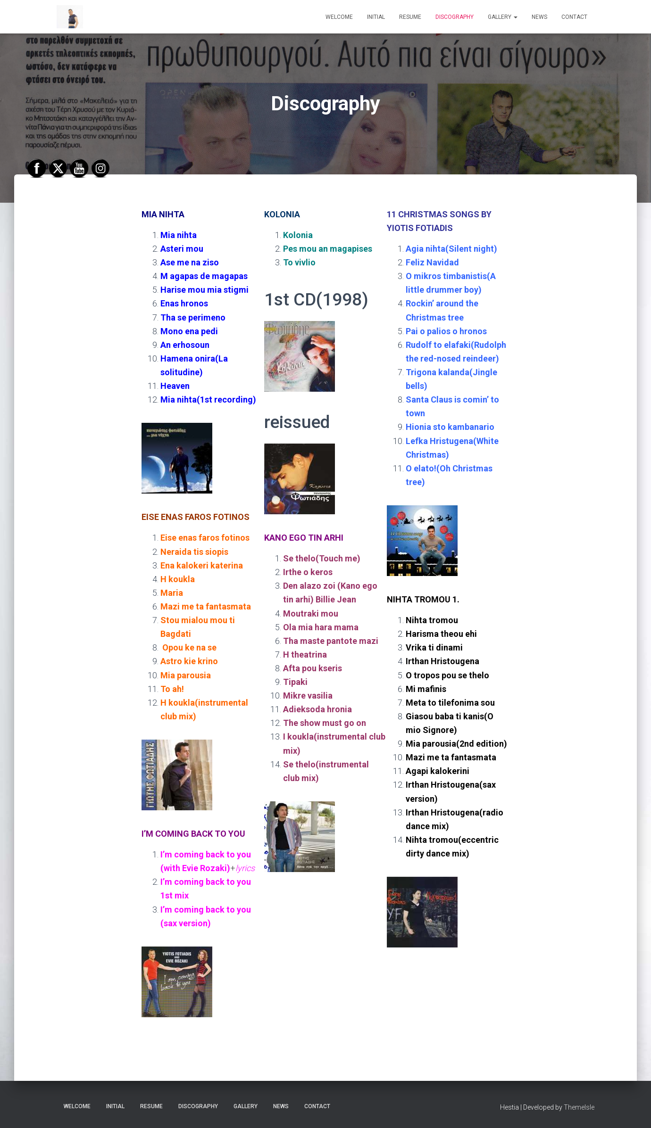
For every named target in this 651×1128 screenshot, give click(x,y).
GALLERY (502, 17)
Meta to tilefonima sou (450, 703)
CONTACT (574, 17)
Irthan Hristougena (442, 661)
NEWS (539, 17)
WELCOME (339, 17)
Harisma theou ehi (441, 634)
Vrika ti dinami (434, 647)
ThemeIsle (579, 1107)
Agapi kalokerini (437, 771)
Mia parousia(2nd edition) (456, 744)
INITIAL (376, 17)
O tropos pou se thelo (447, 675)
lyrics (246, 868)
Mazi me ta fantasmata (451, 757)
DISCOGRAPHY (454, 17)
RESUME (410, 17)
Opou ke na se (189, 647)
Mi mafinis (426, 689)
